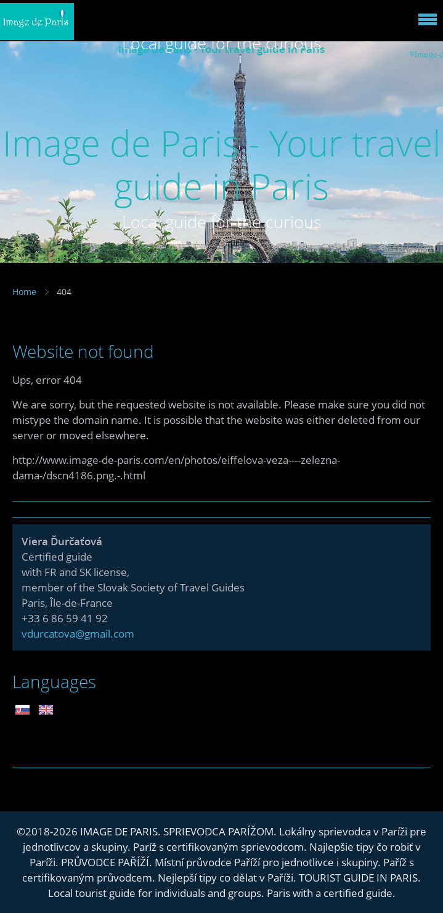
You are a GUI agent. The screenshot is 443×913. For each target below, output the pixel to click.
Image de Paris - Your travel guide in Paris (221, 164)
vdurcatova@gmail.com (78, 634)
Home (24, 292)
